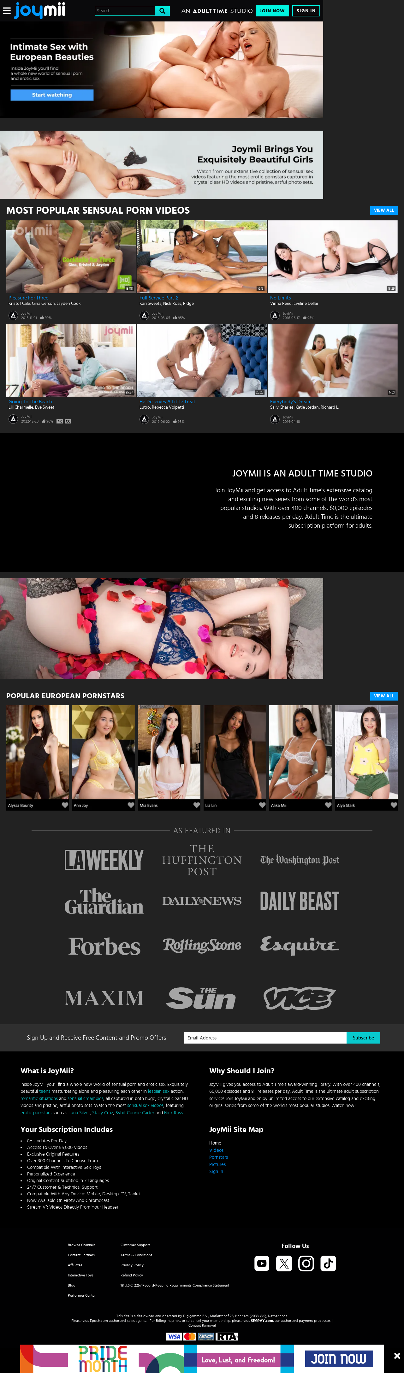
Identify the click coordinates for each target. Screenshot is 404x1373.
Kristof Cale (19, 303)
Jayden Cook (69, 303)
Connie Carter (140, 1112)
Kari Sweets (150, 303)
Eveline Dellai (306, 303)
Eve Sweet (44, 407)
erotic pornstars (36, 1112)
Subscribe (363, 1037)
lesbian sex (158, 1091)
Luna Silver (79, 1112)
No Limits (280, 297)
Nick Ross (172, 303)
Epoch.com (99, 1321)
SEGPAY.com (262, 1321)
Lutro (145, 407)
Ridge (188, 303)
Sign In (306, 11)
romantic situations (39, 1098)
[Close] (397, 1356)
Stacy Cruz (102, 1112)
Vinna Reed (281, 303)
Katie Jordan (307, 407)
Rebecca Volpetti (168, 407)
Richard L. (330, 407)
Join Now (272, 11)
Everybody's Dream (291, 401)
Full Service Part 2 (159, 297)
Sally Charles (282, 407)
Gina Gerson (43, 303)
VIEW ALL (384, 696)
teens (44, 1091)
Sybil (120, 1112)
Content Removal (202, 1325)
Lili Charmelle (21, 407)
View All (384, 210)
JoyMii (26, 313)
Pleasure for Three (28, 297)
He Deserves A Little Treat (167, 401)
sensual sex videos (145, 1105)
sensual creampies (86, 1098)
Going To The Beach (30, 401)
